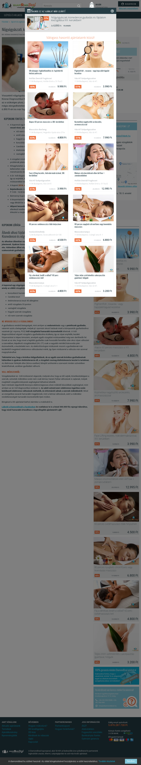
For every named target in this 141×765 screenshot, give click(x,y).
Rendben (131, 761)
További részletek (107, 761)
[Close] (112, 11)
